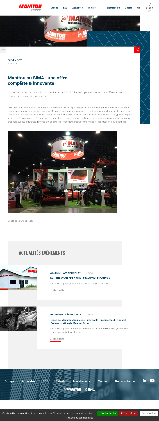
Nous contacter (125, 381)
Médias (128, 8)
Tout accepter (107, 413)
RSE (65, 8)
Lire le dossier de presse (20, 221)
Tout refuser (129, 413)
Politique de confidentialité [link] (79, 417)
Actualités (77, 8)
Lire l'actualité (57, 290)
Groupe (54, 8)
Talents (92, 8)
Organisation (73, 273)
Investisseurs (113, 8)
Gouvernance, (58, 314)
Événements (15, 60)
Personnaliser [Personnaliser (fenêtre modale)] (149, 413)
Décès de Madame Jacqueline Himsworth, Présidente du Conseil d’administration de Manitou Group (88, 322)
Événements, (57, 273)
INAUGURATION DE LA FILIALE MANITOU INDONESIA (80, 278)
